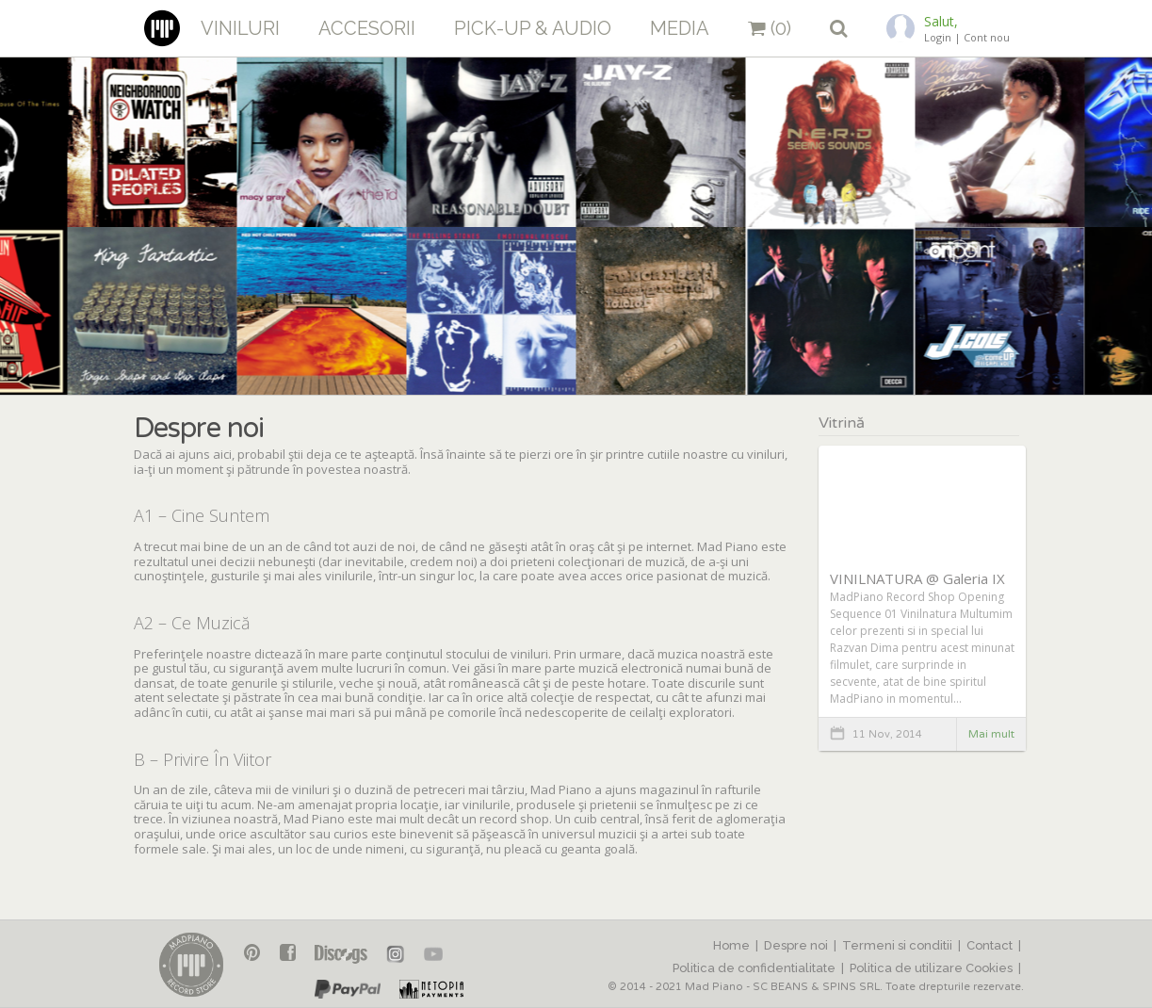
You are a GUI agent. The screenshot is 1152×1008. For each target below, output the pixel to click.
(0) (769, 28)
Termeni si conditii (897, 945)
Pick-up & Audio (532, 28)
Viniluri (240, 28)
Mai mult (991, 733)
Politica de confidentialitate (754, 968)
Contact (989, 945)
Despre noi (796, 945)
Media (679, 28)
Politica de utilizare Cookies (931, 968)
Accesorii (366, 28)
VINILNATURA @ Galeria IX (917, 578)
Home (731, 945)
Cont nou (987, 37)
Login (937, 37)
